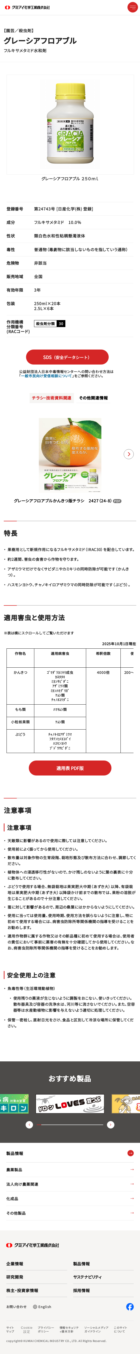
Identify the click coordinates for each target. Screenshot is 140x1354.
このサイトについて (120, 1329)
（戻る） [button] (29, 1125)
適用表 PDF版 (70, 768)
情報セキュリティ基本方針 (69, 1329)
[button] (129, 454)
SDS (67, 357)
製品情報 (81, 1264)
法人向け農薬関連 (22, 1184)
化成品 (12, 1198)
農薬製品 (14, 1169)
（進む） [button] (110, 1125)
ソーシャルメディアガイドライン (96, 1329)
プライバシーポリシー (46, 1329)
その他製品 (16, 1213)
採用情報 (81, 1290)
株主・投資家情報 (22, 1290)
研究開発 (14, 1277)
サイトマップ (10, 1329)
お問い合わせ (16, 1307)
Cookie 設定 (27, 1330)
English (44, 1307)
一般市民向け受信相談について (46, 376)
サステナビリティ (87, 1277)
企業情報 (14, 1264)
